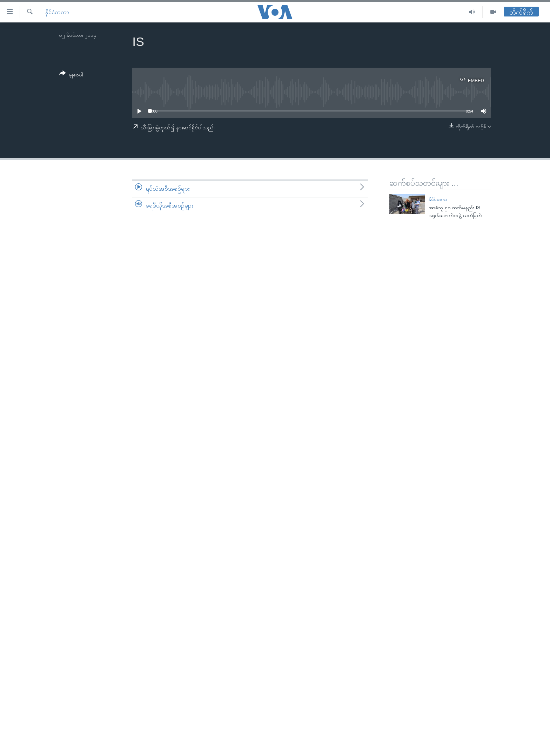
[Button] (71, 75)
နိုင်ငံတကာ (57, 12)
